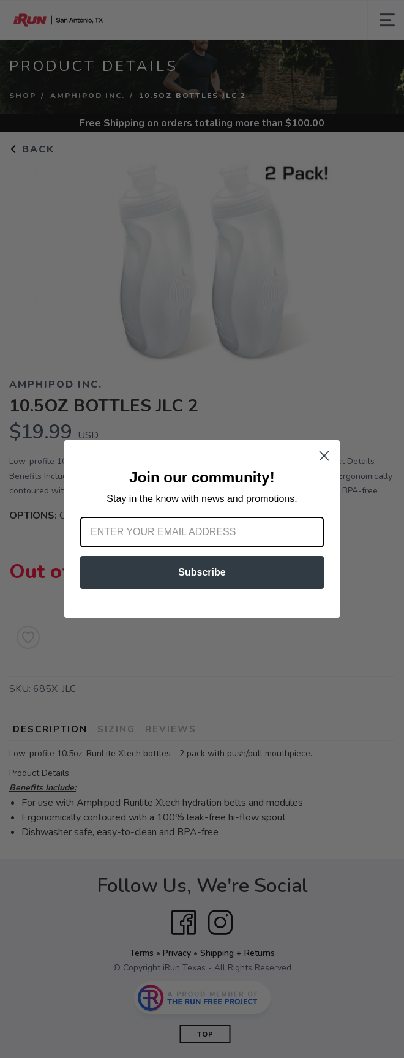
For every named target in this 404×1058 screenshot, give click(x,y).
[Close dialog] (324, 456)
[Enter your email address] (202, 532)
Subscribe (201, 572)
